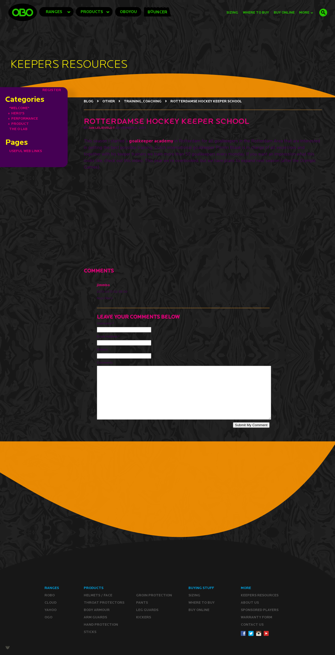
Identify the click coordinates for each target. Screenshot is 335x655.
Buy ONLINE (198, 610)
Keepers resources (259, 595)
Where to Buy (256, 12)
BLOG (88, 101)
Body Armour (97, 610)
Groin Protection (154, 595)
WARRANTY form (256, 617)
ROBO (49, 595)
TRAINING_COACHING (142, 101)
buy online (284, 12)
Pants (142, 602)
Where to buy (201, 602)
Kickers (143, 617)
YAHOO (50, 610)
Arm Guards (95, 617)
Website (102, 349)
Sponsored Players (259, 610)
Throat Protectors (104, 602)
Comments (105, 362)
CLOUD (50, 602)
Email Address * (108, 336)
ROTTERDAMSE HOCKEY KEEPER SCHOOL (206, 101)
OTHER (108, 101)
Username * (105, 323)
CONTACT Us (252, 624)
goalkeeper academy (151, 140)
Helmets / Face (98, 595)
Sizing (232, 12)
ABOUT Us (250, 602)
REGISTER (51, 90)
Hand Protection (101, 624)
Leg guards (147, 610)
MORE (306, 12)
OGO (48, 617)
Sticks (90, 632)
